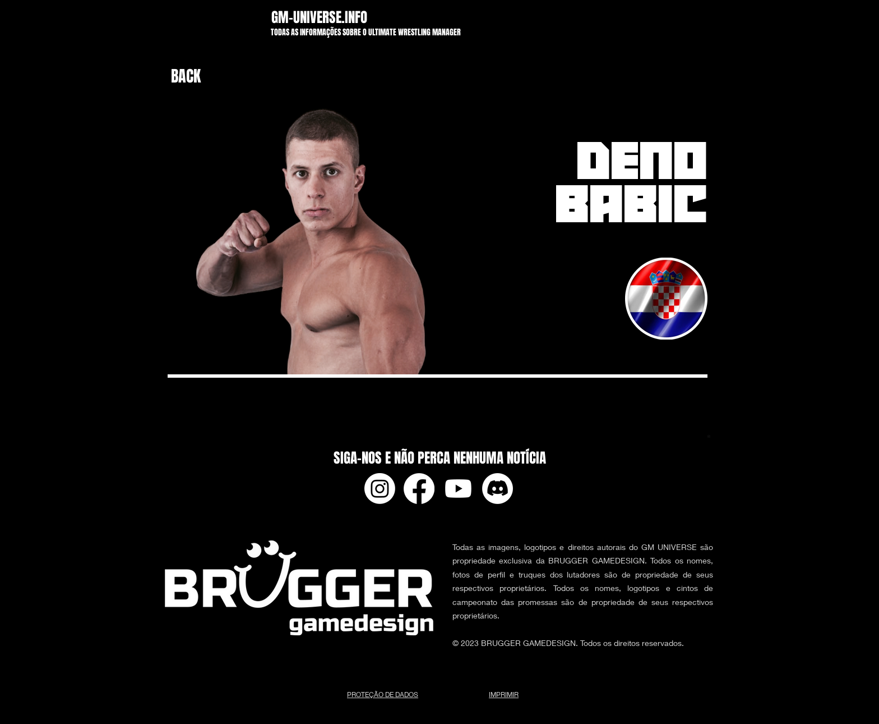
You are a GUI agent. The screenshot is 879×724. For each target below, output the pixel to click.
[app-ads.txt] (709, 438)
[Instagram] (379, 488)
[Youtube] (458, 488)
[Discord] (497, 488)
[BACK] (199, 76)
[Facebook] (419, 488)
